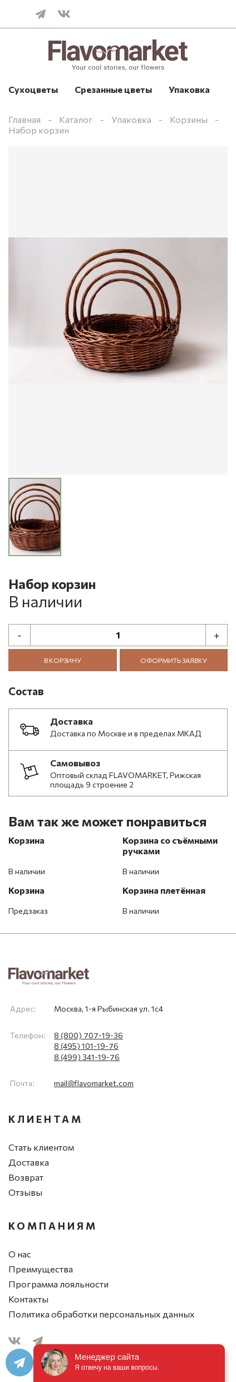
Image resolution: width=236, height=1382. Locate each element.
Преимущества (40, 1269)
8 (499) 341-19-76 (87, 1057)
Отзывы (25, 1192)
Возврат (25, 1177)
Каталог (76, 119)
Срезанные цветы (113, 89)
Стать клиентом (41, 1147)
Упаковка (189, 89)
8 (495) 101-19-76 (86, 1046)
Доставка (28, 1162)
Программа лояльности (58, 1284)
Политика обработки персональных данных (101, 1314)
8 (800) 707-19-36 (88, 1035)
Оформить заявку (173, 660)
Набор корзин (38, 130)
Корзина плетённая (163, 890)
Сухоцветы (33, 89)
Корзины (189, 119)
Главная (24, 119)
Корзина (26, 840)
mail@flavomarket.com (94, 1083)
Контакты (28, 1299)
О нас (19, 1254)
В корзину (62, 660)
